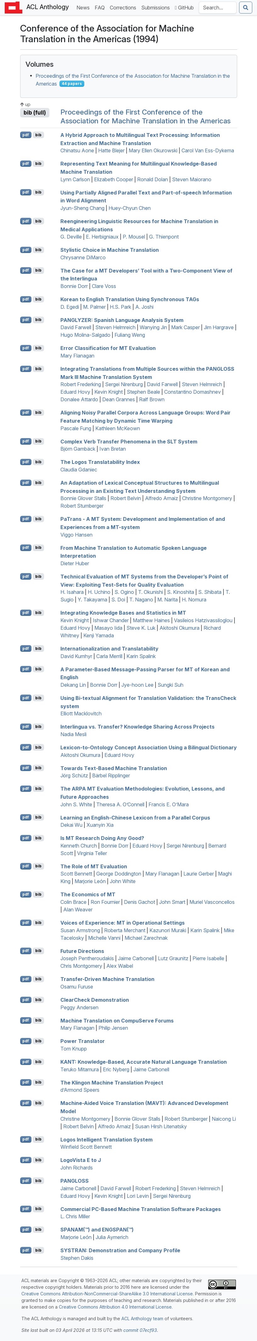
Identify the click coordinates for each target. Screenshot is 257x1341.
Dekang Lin (73, 685)
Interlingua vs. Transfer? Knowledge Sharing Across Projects (137, 727)
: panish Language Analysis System (121, 320)
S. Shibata (209, 592)
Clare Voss (104, 286)
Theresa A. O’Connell (120, 804)
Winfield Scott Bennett (86, 1147)
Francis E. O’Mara (168, 804)
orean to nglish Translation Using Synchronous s (129, 299)
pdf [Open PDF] (25, 134)
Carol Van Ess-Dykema (208, 150)
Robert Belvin (125, 498)
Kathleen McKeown (117, 428)
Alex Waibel (119, 966)
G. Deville (71, 237)
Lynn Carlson (75, 179)
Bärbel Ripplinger (111, 775)
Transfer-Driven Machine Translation (107, 979)
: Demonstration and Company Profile (120, 1250)
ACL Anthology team (142, 1318)
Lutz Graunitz (173, 958)
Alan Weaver (77, 909)
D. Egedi (69, 307)
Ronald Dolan (152, 179)
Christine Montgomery (207, 498)
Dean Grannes (118, 399)
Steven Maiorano (191, 179)
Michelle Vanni (104, 938)
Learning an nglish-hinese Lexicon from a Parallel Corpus (135, 817)
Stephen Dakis (76, 1258)
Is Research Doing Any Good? (102, 838)
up (25, 104)
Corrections (124, 7)
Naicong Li (224, 1119)
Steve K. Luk (140, 628)
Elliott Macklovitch (81, 713)
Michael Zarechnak (146, 938)
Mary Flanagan (77, 355)
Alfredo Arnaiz (161, 498)
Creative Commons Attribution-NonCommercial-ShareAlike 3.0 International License (107, 1293)
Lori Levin (138, 1196)
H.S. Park (120, 307)
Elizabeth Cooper (113, 179)
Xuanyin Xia (100, 825)
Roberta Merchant (124, 930)
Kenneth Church (78, 845)
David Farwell (75, 327)
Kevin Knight (108, 392)
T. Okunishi (150, 592)
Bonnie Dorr (74, 286)
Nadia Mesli (73, 734)
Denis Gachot (139, 902)
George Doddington (118, 874)
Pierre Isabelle (208, 958)
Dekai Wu (71, 825)
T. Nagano (141, 599)
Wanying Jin (153, 327)
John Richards (76, 1167)
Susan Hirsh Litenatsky (161, 1126)
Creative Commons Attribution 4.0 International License (115, 1307)
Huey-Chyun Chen (130, 208)
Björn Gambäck (77, 449)
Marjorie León (90, 881)
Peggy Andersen (79, 1007)
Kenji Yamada (98, 635)
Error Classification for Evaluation (108, 348)
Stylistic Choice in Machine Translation (109, 250)
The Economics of (87, 894)
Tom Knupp (73, 1048)
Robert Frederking (80, 384)
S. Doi (118, 599)
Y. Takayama (92, 599)
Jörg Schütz (74, 775)
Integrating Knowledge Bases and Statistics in (123, 613)
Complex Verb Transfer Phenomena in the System (128, 441)
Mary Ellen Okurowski (153, 150)
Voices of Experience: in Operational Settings (122, 923)
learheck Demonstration (94, 1000)
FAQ (101, 7)
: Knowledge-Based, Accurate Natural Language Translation (143, 1062)
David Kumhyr (76, 656)
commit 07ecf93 (140, 1330)
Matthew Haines (151, 620)
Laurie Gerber (198, 874)
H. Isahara (72, 592)
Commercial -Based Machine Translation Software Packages (140, 1209)
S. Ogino (124, 592)
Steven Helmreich (115, 327)
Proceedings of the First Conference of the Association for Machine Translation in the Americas (145, 116)
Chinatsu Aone (77, 150)
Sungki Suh (170, 685)
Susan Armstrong (80, 930)
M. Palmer (94, 307)
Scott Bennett (76, 874)
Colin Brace (73, 902)
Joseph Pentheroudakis (87, 958)
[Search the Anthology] (218, 8)
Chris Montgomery (81, 966)
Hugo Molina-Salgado (85, 335)
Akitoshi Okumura (179, 628)
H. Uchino (99, 592)
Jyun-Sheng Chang (82, 208)
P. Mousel (134, 237)
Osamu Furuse (76, 986)
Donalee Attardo (79, 399)
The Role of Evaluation (93, 866)
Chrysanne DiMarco (83, 257)
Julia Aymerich (112, 1237)
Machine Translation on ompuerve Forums (117, 1020)
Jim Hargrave (219, 327)
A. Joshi (144, 307)
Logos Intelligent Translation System (106, 1139)
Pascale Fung (75, 428)
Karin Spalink (141, 656)
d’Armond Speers (79, 1090)
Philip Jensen (113, 1028)
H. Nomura (194, 599)
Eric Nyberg (116, 1069)
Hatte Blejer (111, 150)
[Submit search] (245, 8)
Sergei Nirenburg (124, 384)
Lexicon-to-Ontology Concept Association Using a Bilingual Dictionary (148, 747)
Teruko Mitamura (79, 1069)
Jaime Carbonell (136, 958)
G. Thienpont (164, 237)
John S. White (76, 804)
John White (123, 881)
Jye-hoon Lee (137, 685)
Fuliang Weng (130, 335)
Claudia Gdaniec (78, 469)
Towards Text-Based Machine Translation (113, 768)
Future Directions (82, 951)
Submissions (156, 7)
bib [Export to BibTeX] (38, 134)
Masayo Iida (108, 628)
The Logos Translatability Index (100, 462)
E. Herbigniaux (102, 237)
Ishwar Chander (111, 620)
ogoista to (80, 1160)
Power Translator (82, 1041)
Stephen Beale (143, 392)
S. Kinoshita (180, 592)
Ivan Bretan (112, 449)
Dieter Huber (74, 563)
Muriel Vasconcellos (212, 902)
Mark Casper (185, 327)
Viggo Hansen (76, 535)
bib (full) (35, 112)
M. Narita (167, 599)
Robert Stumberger (81, 506)
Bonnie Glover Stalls (83, 498)
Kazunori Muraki (167, 930)
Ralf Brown (152, 399)
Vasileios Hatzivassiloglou (203, 620)
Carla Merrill (109, 656)
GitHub (184, 7)
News (84, 7)
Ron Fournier (105, 902)
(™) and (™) (97, 1229)
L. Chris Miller (75, 1216)
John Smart (172, 902)
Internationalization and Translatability (109, 648)
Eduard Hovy (75, 392)
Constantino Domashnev (192, 392)
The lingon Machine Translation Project (111, 1082)
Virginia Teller (92, 853)
